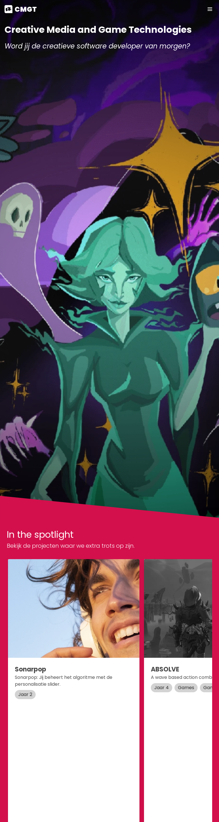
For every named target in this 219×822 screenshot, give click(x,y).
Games (186, 687)
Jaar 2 (25, 694)
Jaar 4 (161, 687)
